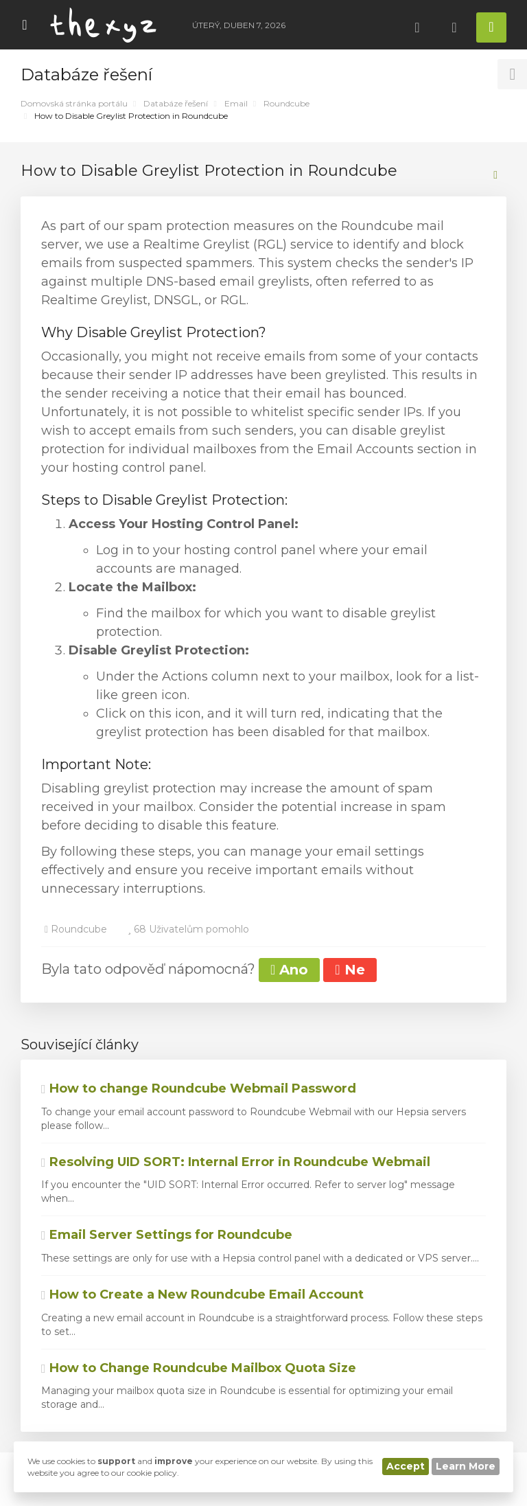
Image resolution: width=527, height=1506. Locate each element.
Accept (405, 1466)
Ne (349, 969)
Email (236, 103)
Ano (289, 969)
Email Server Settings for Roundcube (166, 1234)
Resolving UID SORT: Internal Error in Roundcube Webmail (235, 1162)
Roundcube (286, 103)
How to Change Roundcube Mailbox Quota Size (198, 1368)
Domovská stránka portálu (74, 103)
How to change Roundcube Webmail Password (198, 1088)
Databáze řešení (175, 103)
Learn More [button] (465, 1466)
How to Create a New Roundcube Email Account (202, 1294)
